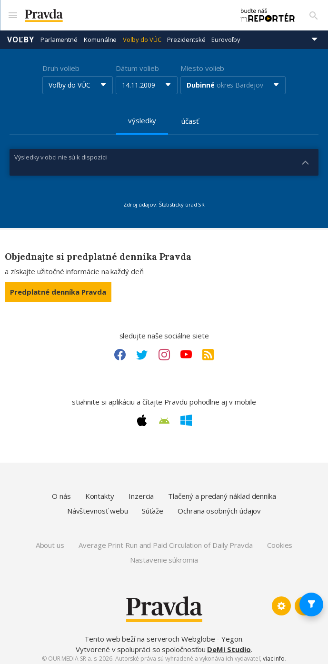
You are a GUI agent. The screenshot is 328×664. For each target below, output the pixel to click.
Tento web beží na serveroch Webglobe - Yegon (163, 635)
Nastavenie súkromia (164, 556)
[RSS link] (208, 351)
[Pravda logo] (120, 13)
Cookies (279, 541)
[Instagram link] (164, 351)
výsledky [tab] (142, 116)
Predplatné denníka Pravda (58, 288)
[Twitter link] (142, 351)
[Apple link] (142, 417)
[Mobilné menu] (12, 13)
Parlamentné (59, 35)
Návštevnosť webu (97, 507)
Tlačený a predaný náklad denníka (222, 492)
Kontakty (99, 492)
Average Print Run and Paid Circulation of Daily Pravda (166, 541)
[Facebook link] (120, 351)
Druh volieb (60, 64)
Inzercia (141, 492)
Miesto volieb (202, 64)
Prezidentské (186, 35)
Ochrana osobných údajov (219, 507)
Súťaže (152, 507)
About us (50, 541)
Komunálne (100, 35)
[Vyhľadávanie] (314, 13)
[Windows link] (186, 417)
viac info (274, 655)
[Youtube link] (186, 351)
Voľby (20, 35)
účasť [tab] (190, 117)
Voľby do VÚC (142, 35)
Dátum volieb (137, 64)
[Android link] (164, 417)
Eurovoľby (225, 35)
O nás (61, 492)
